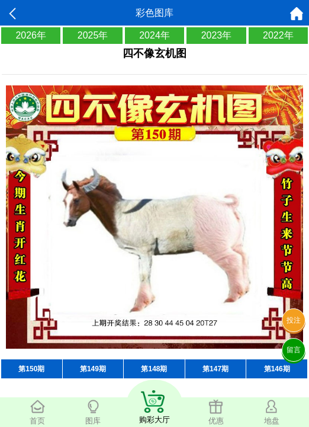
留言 (294, 350)
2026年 (30, 35)
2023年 (216, 35)
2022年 (278, 35)
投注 (294, 320)
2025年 (93, 35)
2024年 (154, 35)
